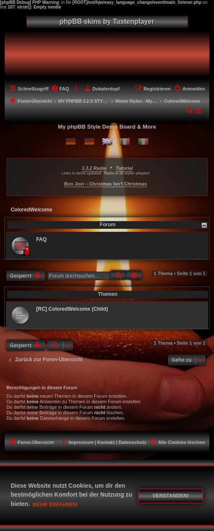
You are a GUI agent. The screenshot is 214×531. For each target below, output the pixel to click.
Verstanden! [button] (170, 496)
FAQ (41, 239)
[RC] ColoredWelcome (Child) (72, 309)
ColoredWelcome (31, 210)
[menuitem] (60, 89)
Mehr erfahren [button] (55, 505)
